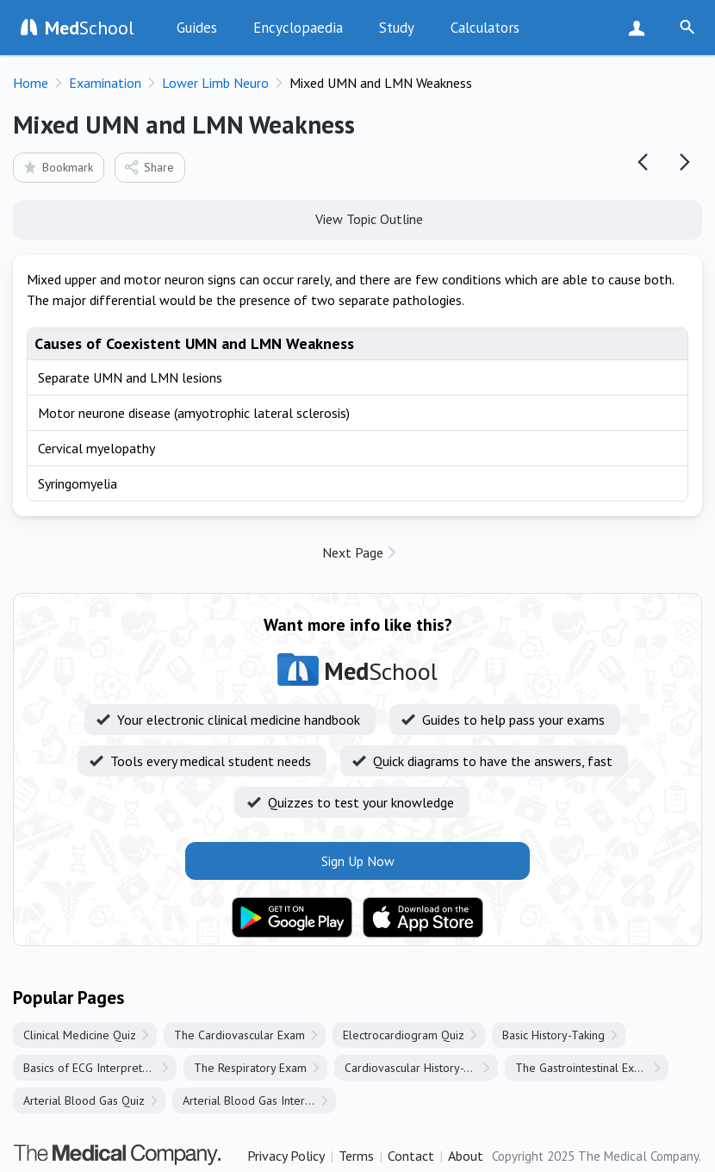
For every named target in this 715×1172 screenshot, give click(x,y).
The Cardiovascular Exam (239, 1035)
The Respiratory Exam (250, 1067)
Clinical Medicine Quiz (79, 1035)
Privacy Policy (286, 1155)
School (89, 28)
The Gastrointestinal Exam (582, 1067)
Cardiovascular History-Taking (421, 1067)
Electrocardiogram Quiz (403, 1035)
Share (148, 167)
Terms (356, 1155)
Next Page (352, 552)
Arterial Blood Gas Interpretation (259, 1100)
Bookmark (57, 167)
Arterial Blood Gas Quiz (84, 1100)
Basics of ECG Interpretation (95, 1067)
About (465, 1155)
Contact (411, 1155)
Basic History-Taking (553, 1035)
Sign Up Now (640, 27)
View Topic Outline (358, 218)
